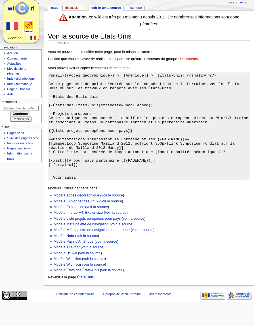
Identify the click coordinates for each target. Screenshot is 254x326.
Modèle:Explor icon (69, 228)
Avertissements (160, 315)
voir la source (112, 217)
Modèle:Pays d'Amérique (74, 263)
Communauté (17, 58)
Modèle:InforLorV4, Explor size (78, 234)
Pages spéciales (19, 148)
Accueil (12, 53)
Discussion (72, 7)
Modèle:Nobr (64, 257)
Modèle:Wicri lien (67, 280)
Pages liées (15, 133)
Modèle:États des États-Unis (76, 291)
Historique (135, 7)
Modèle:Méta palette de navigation (81, 245)
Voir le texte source (106, 7)
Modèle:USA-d (65, 274)
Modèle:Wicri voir (67, 286)
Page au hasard (18, 89)
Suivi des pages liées (22, 138)
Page (54, 7)
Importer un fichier (20, 143)
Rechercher (9, 101)
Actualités (14, 63)
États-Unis (62, 43)
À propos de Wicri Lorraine (121, 315)
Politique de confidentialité (75, 315)
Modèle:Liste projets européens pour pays (87, 240)
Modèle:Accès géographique (76, 217)
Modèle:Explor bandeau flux (76, 223)
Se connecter (238, 2)
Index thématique (19, 84)
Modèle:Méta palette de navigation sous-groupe (92, 251)
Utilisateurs (189, 59)
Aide (10, 94)
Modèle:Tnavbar (67, 268)
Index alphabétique (21, 78)
